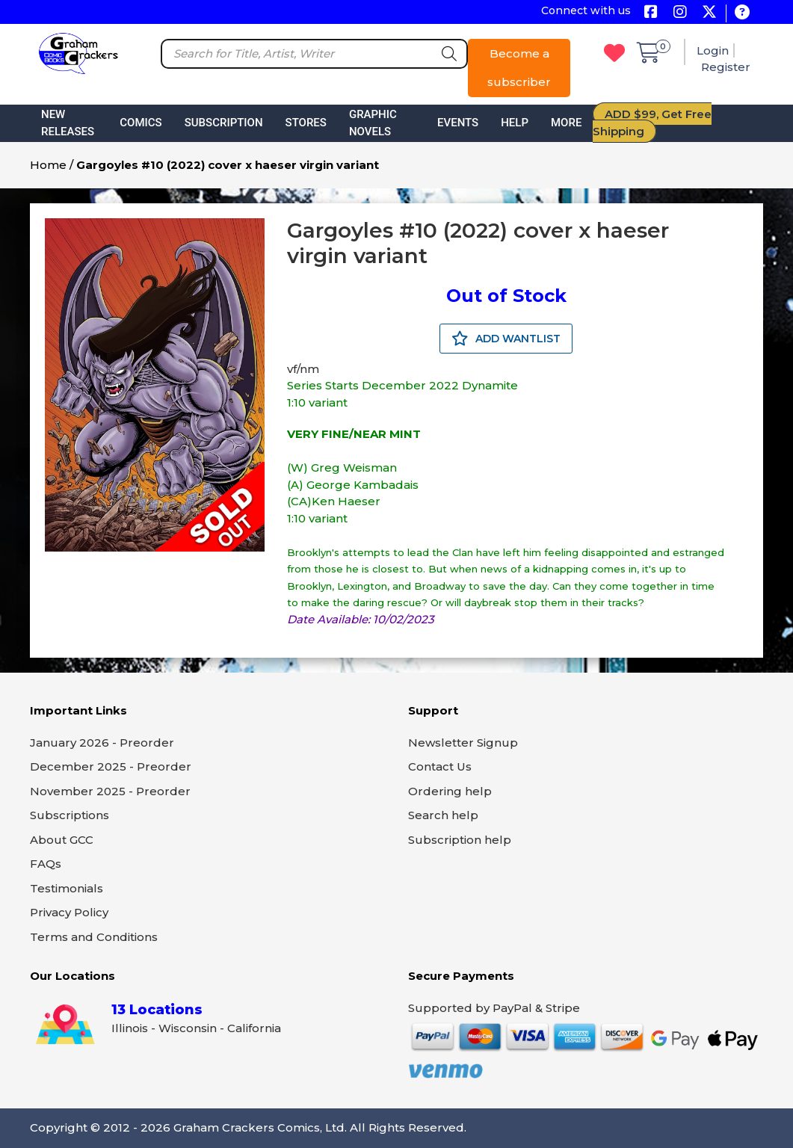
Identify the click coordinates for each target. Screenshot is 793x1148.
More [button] (566, 122)
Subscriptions (69, 815)
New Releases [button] (67, 123)
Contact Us (440, 766)
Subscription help (459, 840)
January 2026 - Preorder (102, 742)
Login (713, 50)
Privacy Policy (69, 912)
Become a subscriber (519, 67)
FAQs (45, 864)
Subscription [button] (224, 122)
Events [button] (457, 122)
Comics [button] (140, 122)
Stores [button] (306, 122)
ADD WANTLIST (506, 338)
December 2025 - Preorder (110, 766)
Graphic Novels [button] (373, 123)
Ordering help (450, 791)
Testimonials (66, 888)
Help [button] (514, 122)
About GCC (61, 840)
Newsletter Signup (463, 742)
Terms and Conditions (94, 937)
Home (48, 165)
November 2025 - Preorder (110, 791)
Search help (443, 815)
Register (725, 67)
